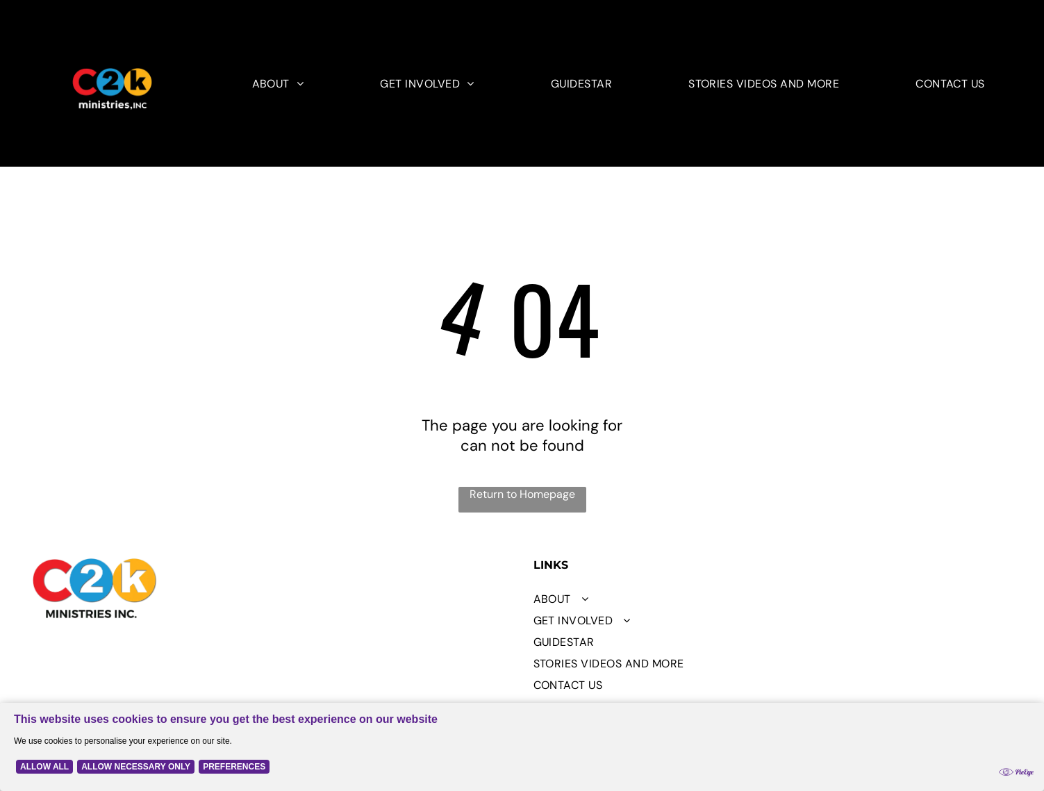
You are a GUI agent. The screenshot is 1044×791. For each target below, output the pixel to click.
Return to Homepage (522, 494)
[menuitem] (278, 83)
